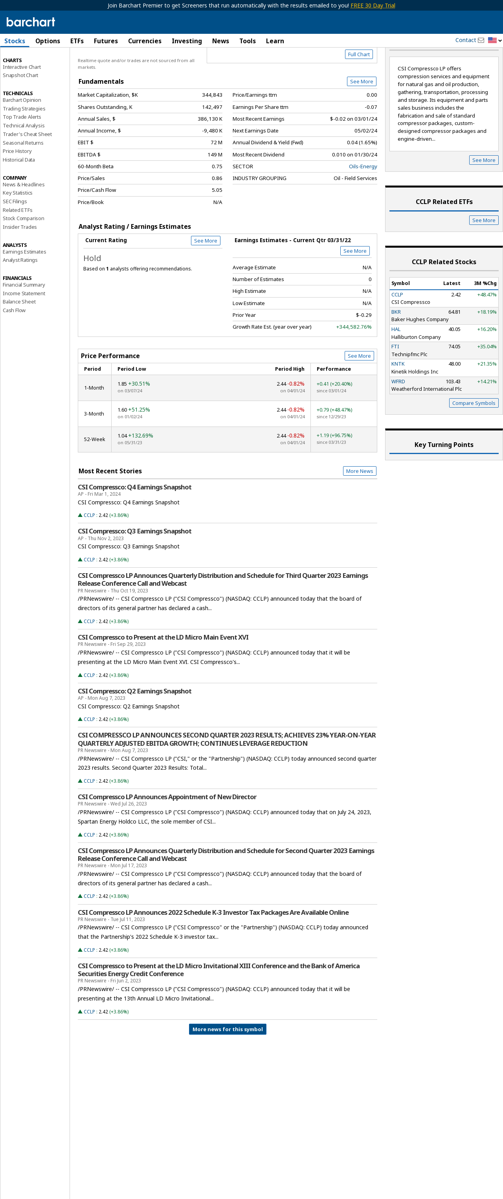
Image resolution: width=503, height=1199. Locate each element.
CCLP (89, 543)
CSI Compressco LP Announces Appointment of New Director (167, 825)
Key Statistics (18, 220)
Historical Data (19, 187)
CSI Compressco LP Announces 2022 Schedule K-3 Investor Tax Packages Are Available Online (213, 940)
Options (47, 41)
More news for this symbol (228, 1057)
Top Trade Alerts (22, 145)
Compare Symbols (474, 430)
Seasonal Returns (23, 170)
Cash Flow (14, 338)
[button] (495, 41)
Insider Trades (20, 255)
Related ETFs (18, 237)
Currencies (145, 41)
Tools (247, 41)
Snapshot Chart (20, 103)
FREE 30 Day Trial (373, 5)
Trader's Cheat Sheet (27, 162)
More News (359, 499)
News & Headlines (24, 212)
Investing (187, 41)
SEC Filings (15, 229)
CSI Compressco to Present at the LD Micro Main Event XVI (163, 665)
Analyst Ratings (20, 288)
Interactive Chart (22, 94)
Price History (17, 179)
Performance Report (26, 70)
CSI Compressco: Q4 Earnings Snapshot (134, 515)
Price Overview (21, 61)
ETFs (77, 41)
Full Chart (359, 82)
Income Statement (24, 321)
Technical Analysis (23, 153)
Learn (275, 41)
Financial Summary (24, 312)
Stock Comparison (23, 246)
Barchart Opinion (22, 128)
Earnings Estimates (24, 279)
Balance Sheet (19, 329)
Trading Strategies (24, 136)
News (220, 41)
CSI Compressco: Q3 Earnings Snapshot (134, 559)
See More (361, 109)
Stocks (14, 41)
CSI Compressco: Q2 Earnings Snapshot (134, 719)
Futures (106, 41)
